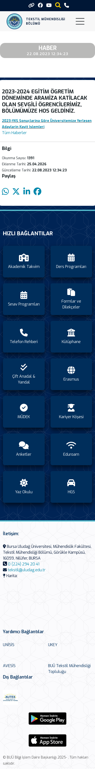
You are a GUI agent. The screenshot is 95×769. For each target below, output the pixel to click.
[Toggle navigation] (80, 21)
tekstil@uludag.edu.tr (26, 569)
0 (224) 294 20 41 (23, 564)
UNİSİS (8, 644)
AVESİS (9, 665)
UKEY (52, 644)
